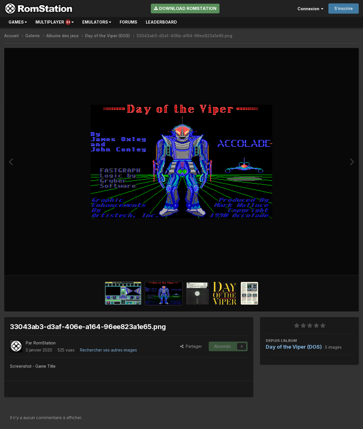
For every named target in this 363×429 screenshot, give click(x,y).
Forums (128, 22)
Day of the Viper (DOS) (294, 347)
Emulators (96, 22)
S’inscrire (343, 8)
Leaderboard (161, 22)
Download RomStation (185, 8)
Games (18, 22)
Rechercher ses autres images (108, 350)
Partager (191, 346)
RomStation (44, 343)
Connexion (310, 8)
